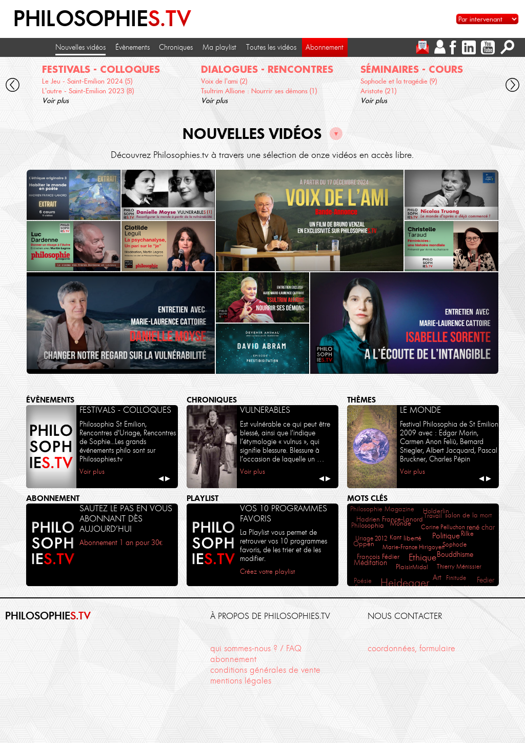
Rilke (467, 533)
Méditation (370, 562)
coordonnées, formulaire (411, 648)
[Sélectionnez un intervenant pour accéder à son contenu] (487, 19)
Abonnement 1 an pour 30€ (121, 542)
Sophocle (454, 544)
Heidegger (404, 582)
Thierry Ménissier (459, 566)
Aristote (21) (378, 90)
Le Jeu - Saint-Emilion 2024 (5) (87, 81)
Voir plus (55, 100)
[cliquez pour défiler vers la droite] (513, 86)
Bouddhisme (455, 554)
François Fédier (378, 556)
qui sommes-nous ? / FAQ (255, 648)
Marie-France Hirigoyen (413, 547)
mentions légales (240, 680)
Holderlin (436, 511)
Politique (446, 535)
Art (437, 577)
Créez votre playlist (267, 571)
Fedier (485, 580)
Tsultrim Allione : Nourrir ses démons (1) (259, 90)
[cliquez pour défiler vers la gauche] (13, 86)
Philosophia (367, 525)
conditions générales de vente (265, 670)
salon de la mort (468, 515)
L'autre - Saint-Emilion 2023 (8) (88, 90)
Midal (420, 567)
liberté (412, 538)
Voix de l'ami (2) (224, 81)
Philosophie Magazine (382, 509)
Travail (432, 515)
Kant (395, 537)
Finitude (456, 577)
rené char (481, 527)
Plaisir (404, 567)
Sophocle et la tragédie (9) (398, 81)
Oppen (363, 544)
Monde (400, 523)
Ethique (422, 557)
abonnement (233, 659)
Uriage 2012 (371, 538)
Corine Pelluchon (443, 527)
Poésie (363, 580)
